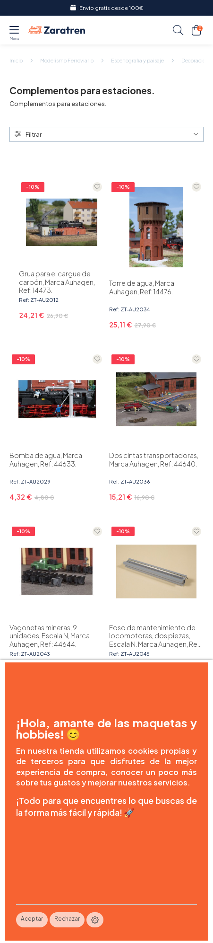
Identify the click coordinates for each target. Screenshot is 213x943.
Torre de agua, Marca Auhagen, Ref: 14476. (141, 287)
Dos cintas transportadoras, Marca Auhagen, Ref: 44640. (153, 459)
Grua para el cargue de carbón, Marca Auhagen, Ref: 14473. (57, 282)
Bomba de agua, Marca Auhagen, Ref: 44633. (45, 459)
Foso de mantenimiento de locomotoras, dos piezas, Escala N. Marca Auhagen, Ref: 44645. (155, 636)
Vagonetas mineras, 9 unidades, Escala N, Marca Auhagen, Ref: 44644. (49, 636)
